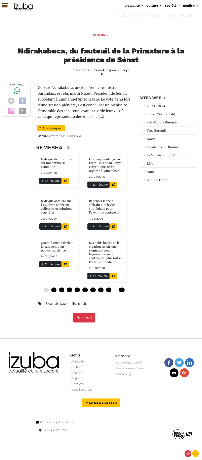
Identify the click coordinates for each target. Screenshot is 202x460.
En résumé (50, 180)
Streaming (123, 374)
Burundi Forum (155, 180)
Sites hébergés (81, 389)
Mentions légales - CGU (54, 422)
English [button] (189, 5)
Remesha (101, 35)
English (76, 378)
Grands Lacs (57, 303)
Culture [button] (152, 5)
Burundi (193, 15)
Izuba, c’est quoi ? (128, 362)
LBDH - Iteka (154, 106)
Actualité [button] (133, 5)
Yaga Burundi (154, 130)
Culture (76, 367)
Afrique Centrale (172, 15)
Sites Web (153, 97)
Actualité (136, 15)
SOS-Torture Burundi (160, 122)
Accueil (121, 15)
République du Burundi (161, 147)
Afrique (152, 15)
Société (76, 373)
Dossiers (77, 384)
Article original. (51, 128)
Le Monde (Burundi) (159, 155)
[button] (3, 5)
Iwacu (149, 139)
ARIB (148, 171)
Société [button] (171, 5)
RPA (148, 163)
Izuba (45, 430)
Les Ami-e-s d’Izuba (130, 368)
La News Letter (101, 403)
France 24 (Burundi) (159, 114)
